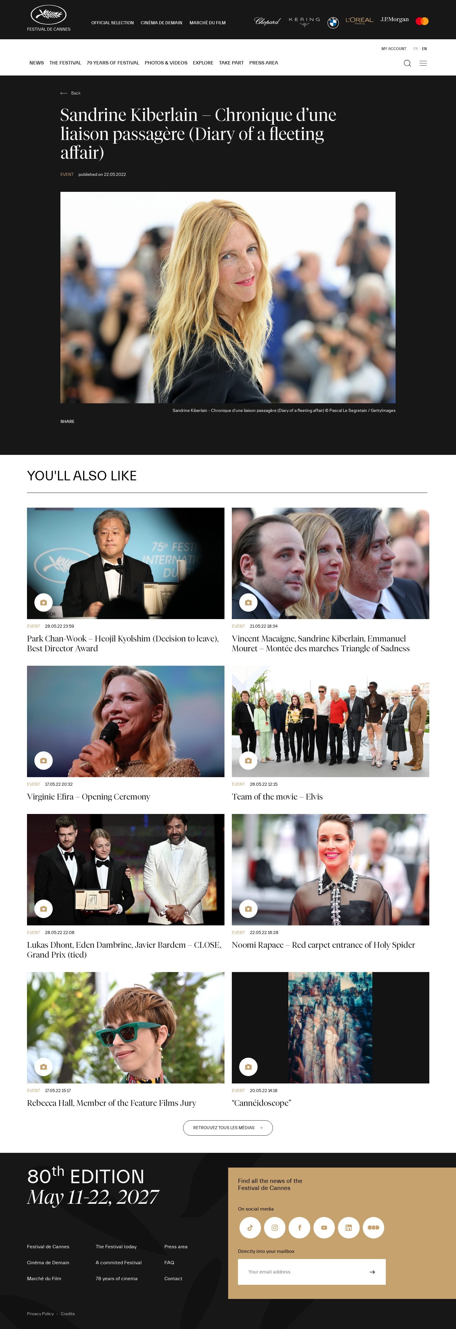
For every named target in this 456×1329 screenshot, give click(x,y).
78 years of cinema (117, 1278)
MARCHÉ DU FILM (208, 23)
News (36, 63)
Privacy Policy (40, 1314)
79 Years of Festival (113, 63)
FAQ (169, 1262)
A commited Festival (119, 1262)
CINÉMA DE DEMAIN (161, 23)
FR (415, 49)
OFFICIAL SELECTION (112, 23)
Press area (263, 63)
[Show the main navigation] (423, 63)
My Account (393, 49)
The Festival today (116, 1247)
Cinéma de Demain (48, 1262)
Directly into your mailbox (266, 1251)
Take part (231, 63)
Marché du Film (44, 1278)
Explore (203, 63)
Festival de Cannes (48, 1247)
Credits (68, 1314)
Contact (173, 1278)
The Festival (65, 63)
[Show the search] (407, 63)
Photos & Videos (166, 63)
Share (67, 421)
